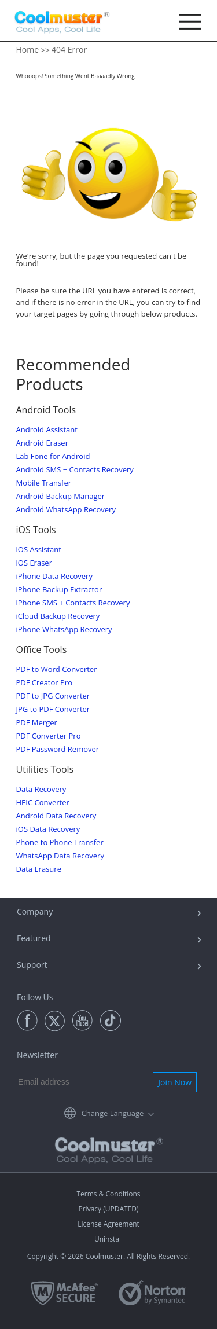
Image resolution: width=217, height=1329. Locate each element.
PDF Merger (36, 722)
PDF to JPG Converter (53, 696)
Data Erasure (38, 869)
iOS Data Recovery (48, 829)
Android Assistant (47, 430)
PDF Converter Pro (48, 736)
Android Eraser (42, 443)
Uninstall (108, 1239)
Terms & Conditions (108, 1194)
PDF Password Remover (58, 749)
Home (27, 49)
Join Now (175, 1082)
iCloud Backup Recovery (58, 616)
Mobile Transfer (44, 483)
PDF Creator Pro (44, 682)
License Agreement (108, 1224)
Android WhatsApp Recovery (66, 509)
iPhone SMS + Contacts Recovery (73, 603)
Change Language (113, 1113)
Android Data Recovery (56, 816)
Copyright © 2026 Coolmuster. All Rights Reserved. (108, 1256)
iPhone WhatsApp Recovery (64, 629)
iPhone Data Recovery (54, 576)
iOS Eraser (34, 563)
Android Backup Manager (60, 496)
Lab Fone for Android (53, 456)
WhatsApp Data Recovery (60, 856)
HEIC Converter (42, 802)
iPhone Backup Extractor (59, 589)
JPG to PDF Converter (53, 709)
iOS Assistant (38, 549)
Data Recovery (41, 789)
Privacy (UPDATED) (108, 1209)
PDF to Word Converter (56, 669)
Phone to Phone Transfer (60, 842)
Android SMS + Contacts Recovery (75, 469)
